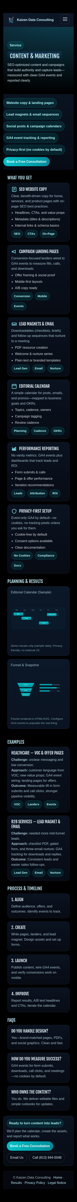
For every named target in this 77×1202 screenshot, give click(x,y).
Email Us (16, 1157)
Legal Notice (57, 1183)
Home (57, 1177)
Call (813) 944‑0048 (46, 1157)
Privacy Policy (35, 1183)
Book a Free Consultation (26, 161)
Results (16, 1183)
